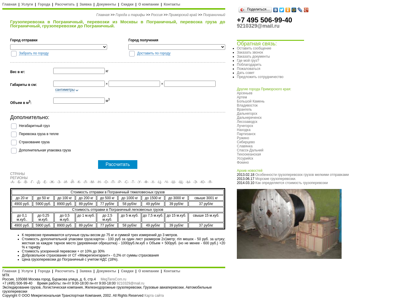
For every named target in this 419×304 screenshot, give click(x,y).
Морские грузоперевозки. (275, 179)
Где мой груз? (248, 61)
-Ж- (52, 182)
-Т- (133, 182)
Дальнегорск (247, 114)
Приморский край (182, 15)
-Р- (119, 182)
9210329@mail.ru (130, 283)
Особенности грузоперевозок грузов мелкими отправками (302, 175)
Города (44, 4)
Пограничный (214, 15)
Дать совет (245, 73)
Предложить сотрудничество (260, 77)
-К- (79, 182)
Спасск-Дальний (250, 150)
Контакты (172, 4)
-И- (65, 182)
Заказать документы (253, 56)
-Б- (19, 182)
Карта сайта (154, 296)
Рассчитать (65, 4)
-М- (92, 182)
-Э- (195, 182)
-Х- (152, 182)
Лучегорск (245, 126)
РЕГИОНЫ (19, 178)
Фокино (243, 162)
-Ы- (188, 182)
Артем (242, 97)
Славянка (245, 146)
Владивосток (247, 105)
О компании (148, 4)
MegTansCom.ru (113, 279)
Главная (9, 4)
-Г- (32, 182)
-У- (139, 182)
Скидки (127, 4)
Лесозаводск (247, 122)
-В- (25, 182)
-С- (126, 182)
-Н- (99, 182)
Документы (106, 4)
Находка (244, 130)
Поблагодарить (249, 65)
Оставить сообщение (254, 48)
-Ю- (203, 182)
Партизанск (246, 134)
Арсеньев (244, 93)
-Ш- (173, 182)
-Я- (209, 182)
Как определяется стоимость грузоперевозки (291, 183)
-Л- (85, 182)
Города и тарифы (130, 15)
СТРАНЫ (17, 174)
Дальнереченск (249, 118)
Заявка (86, 4)
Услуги (27, 4)
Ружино (243, 138)
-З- (59, 182)
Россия (157, 15)
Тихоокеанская (249, 154)
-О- (106, 182)
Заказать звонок (250, 52)
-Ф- (146, 182)
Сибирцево (246, 142)
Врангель (244, 109)
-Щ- (181, 182)
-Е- (45, 182)
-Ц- (159, 182)
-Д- (38, 182)
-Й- (72, 182)
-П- (113, 182)
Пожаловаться (248, 69)
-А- (12, 182)
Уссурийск (245, 158)
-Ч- (166, 182)
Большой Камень (250, 101)
